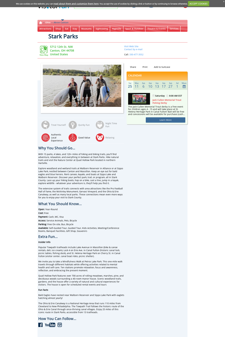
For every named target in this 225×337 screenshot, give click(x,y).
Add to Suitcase (160, 66)
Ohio (47, 22)
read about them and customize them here (76, 3)
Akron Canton (61, 22)
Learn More (166, 119)
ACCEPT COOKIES (199, 3)
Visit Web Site (131, 46)
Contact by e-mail (133, 49)
